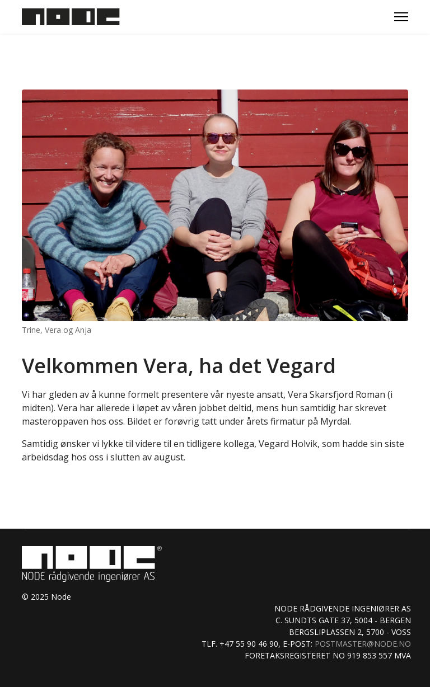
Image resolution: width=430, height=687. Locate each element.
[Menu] (401, 17)
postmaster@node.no (363, 643)
